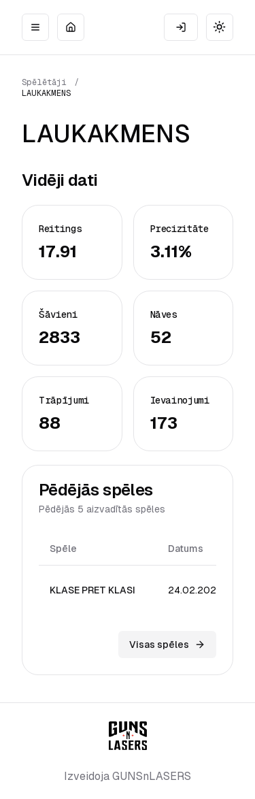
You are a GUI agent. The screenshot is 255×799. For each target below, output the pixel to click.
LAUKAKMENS (46, 93)
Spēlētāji (44, 82)
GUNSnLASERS (151, 776)
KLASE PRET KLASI (92, 590)
